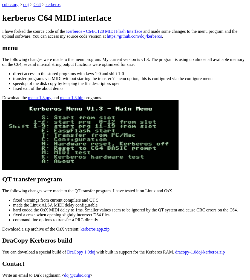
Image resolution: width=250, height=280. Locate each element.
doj (26, 4)
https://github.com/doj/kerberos (134, 36)
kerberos (53, 4)
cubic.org (10, 4)
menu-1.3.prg (39, 97)
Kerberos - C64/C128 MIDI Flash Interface (104, 31)
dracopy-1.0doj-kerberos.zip (200, 252)
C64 (37, 4)
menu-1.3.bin (71, 97)
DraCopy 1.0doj (81, 252)
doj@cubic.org (77, 275)
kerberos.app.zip (95, 229)
